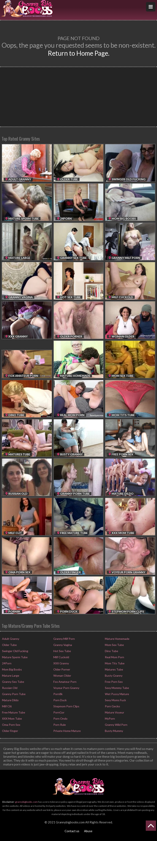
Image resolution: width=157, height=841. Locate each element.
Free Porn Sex (113, 681)
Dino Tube (111, 651)
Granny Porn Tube (13, 694)
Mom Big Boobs (11, 669)
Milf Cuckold (61, 657)
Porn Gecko (112, 706)
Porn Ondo (60, 718)
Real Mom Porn (114, 657)
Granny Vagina (62, 645)
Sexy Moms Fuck (115, 700)
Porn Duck (60, 700)
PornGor (58, 712)
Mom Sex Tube (114, 645)
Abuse (88, 831)
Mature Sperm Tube (14, 657)
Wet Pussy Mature (116, 694)
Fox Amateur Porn (64, 681)
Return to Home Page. (78, 53)
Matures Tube (113, 669)
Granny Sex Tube (12, 681)
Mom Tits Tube (114, 663)
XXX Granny (61, 663)
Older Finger (9, 731)
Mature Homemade (116, 638)
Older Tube (9, 645)
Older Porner (61, 669)
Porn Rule (59, 724)
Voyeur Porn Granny (66, 688)
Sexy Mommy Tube (116, 688)
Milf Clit (6, 706)
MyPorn (109, 718)
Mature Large (10, 675)
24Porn (6, 663)
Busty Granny (113, 675)
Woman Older (62, 675)
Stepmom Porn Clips (66, 706)
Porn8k (58, 694)
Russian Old (9, 688)
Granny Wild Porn (115, 724)
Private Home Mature (67, 731)
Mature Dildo (10, 700)
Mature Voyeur (114, 712)
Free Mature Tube (13, 712)
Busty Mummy (113, 731)
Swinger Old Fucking (14, 651)
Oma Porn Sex (10, 724)
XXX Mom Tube (11, 718)
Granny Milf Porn (64, 638)
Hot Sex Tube (62, 651)
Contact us (72, 831)
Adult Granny (10, 638)
